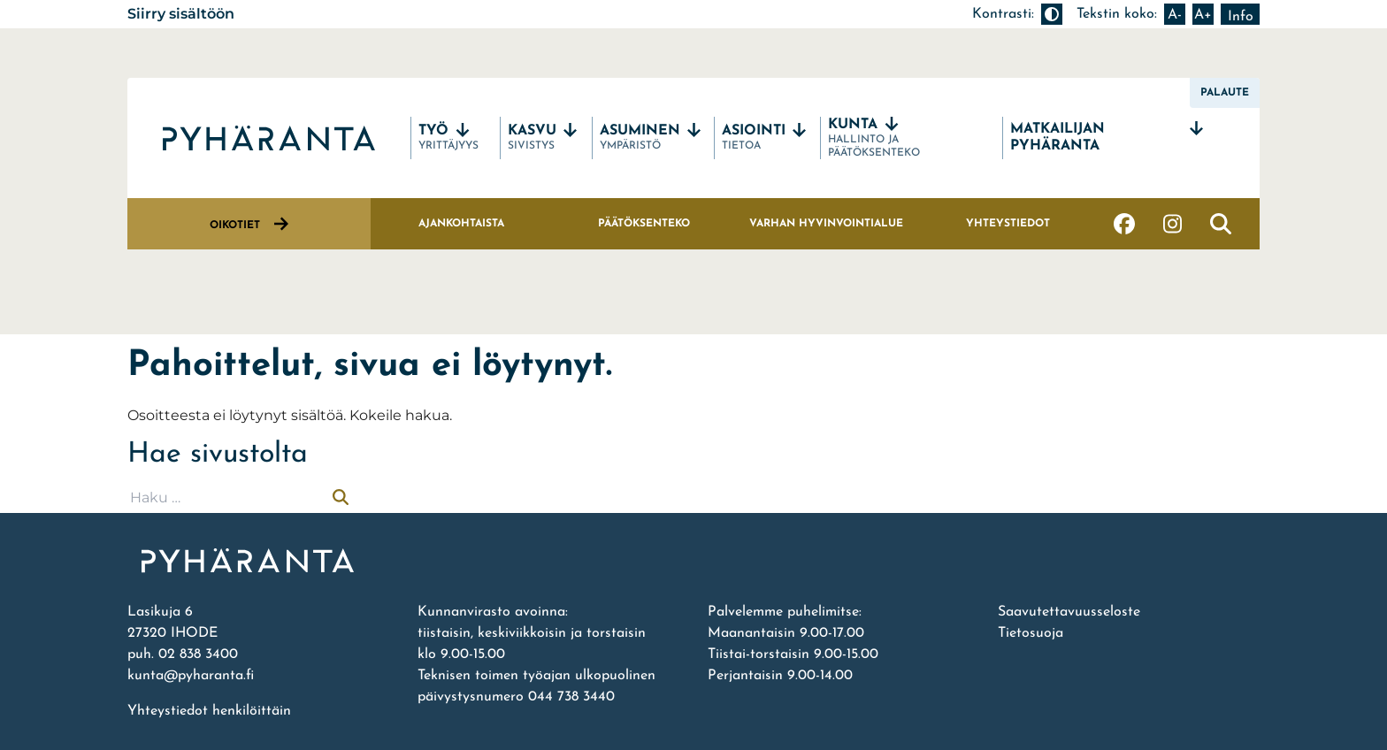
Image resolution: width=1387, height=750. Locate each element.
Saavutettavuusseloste (1069, 612)
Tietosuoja (1030, 633)
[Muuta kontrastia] (1051, 14)
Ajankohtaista (461, 223)
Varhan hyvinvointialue (826, 223)
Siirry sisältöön (180, 13)
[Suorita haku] (341, 498)
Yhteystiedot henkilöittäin (209, 711)
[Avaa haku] (1220, 223)
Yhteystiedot (1008, 223)
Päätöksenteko (644, 223)
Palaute (1224, 93)
